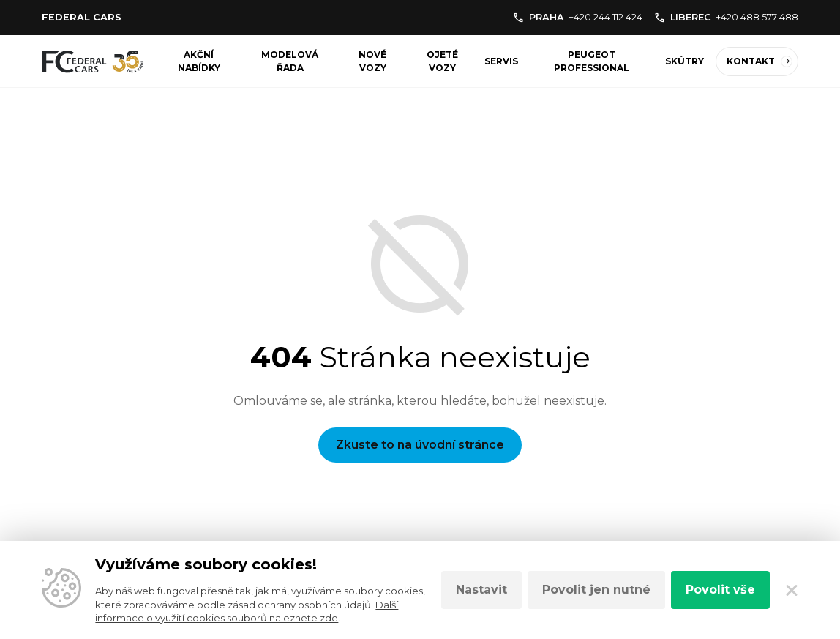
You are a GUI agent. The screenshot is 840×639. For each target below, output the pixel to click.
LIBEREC (726, 17)
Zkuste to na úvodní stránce (420, 445)
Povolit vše (720, 590)
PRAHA (577, 17)
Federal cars (81, 17)
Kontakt (759, 61)
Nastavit (481, 590)
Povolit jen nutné (596, 590)
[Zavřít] (791, 590)
